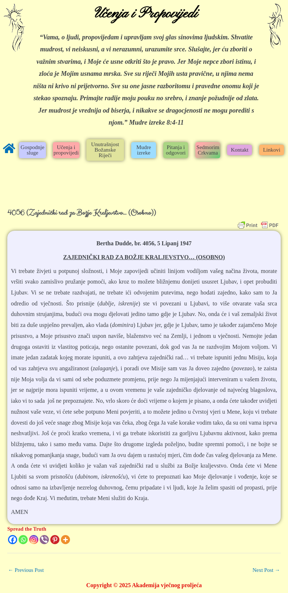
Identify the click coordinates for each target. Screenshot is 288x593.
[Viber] (44, 539)
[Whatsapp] (23, 539)
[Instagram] (33, 539)
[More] (65, 539)
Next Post (266, 570)
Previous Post (26, 570)
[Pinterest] (54, 539)
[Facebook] (12, 539)
